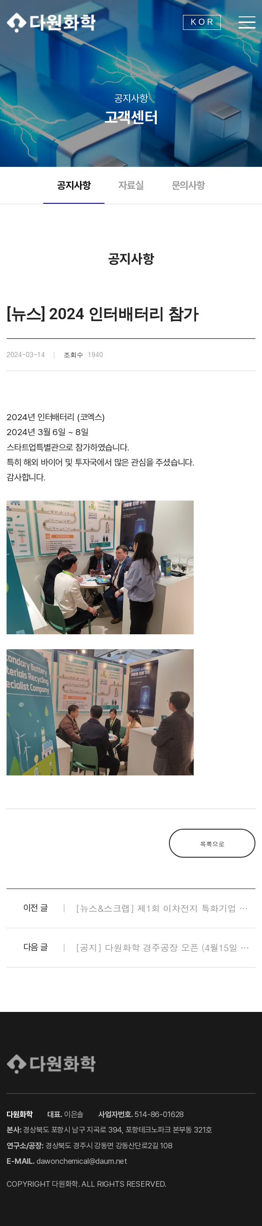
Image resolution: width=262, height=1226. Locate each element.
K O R (202, 22)
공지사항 (73, 185)
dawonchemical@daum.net (81, 1161)
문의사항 (188, 185)
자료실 (130, 185)
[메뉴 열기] (247, 22)
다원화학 (51, 22)
